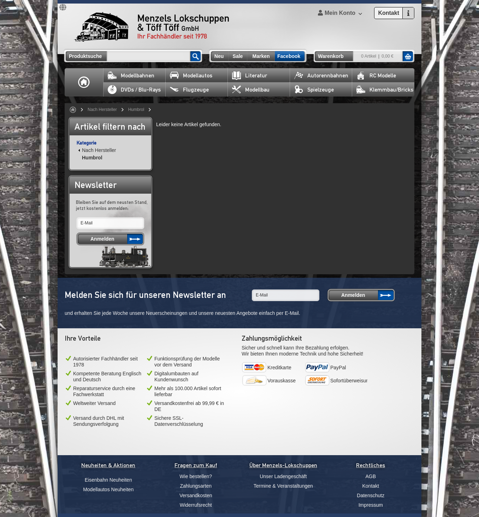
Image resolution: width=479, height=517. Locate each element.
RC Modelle (376, 75)
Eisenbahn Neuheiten (108, 480)
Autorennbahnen (321, 75)
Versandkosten (195, 495)
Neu (219, 56)
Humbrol (136, 109)
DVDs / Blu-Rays (134, 89)
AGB (370, 476)
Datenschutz (370, 495)
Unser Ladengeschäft (283, 476)
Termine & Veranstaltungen (283, 486)
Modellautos (191, 75)
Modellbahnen (131, 75)
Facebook (288, 56)
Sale (238, 56)
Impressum (371, 505)
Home (84, 82)
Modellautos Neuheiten (108, 489)
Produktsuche (85, 56)
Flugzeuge (189, 89)
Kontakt (370, 486)
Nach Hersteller (102, 109)
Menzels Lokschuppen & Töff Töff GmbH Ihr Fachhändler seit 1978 (151, 27)
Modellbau (251, 89)
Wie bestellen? (195, 476)
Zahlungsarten (196, 486)
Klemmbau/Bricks (384, 89)
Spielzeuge (314, 89)
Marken (261, 56)
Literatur (249, 75)
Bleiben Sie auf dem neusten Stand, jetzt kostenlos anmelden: (112, 205)
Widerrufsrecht (196, 505)
